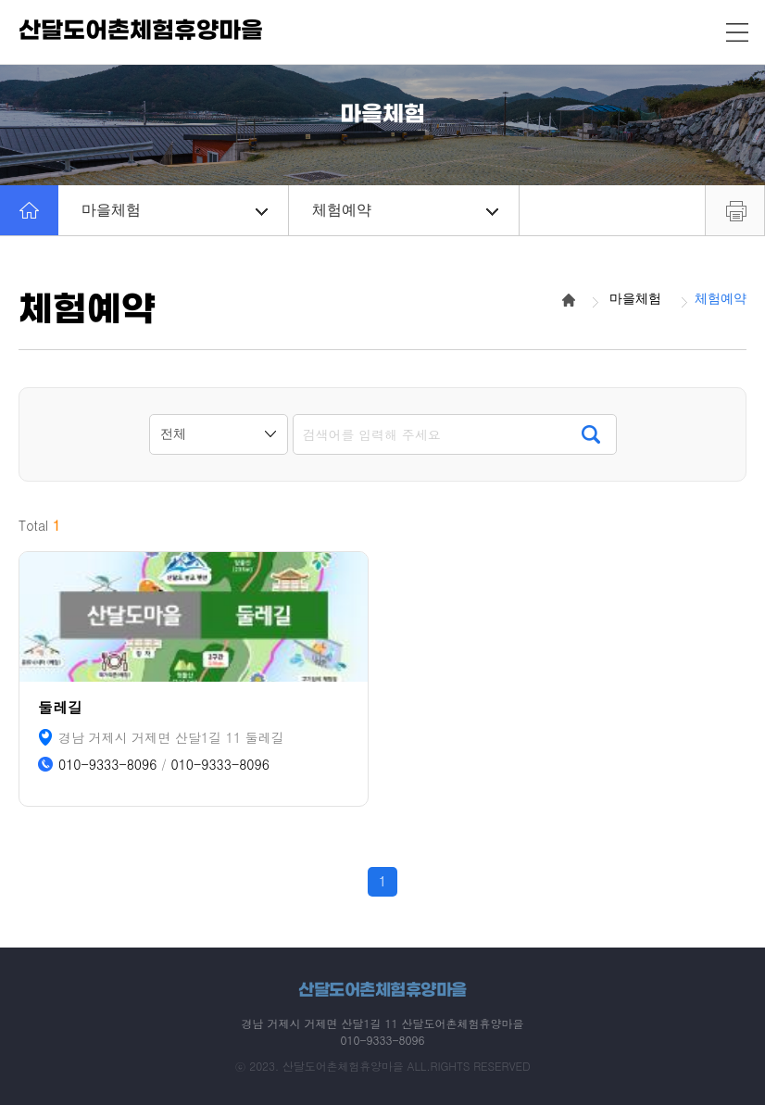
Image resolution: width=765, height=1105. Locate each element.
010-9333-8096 (107, 764)
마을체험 (175, 210)
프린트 (735, 210)
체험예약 (405, 210)
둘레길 (60, 707)
